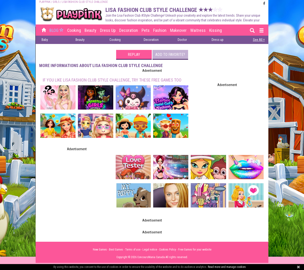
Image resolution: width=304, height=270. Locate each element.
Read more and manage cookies (227, 267)
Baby (45, 40)
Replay (134, 54)
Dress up (108, 30)
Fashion (159, 30)
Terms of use (132, 249)
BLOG (57, 30)
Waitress (198, 30)
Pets (146, 30)
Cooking (74, 30)
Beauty (90, 30)
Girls (56, 2)
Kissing (215, 30)
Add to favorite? (170, 54)
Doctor (182, 40)
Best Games (116, 249)
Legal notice (149, 249)
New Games (100, 249)
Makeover (178, 30)
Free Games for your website (194, 249)
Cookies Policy (167, 249)
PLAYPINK (44, 2)
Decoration (128, 30)
